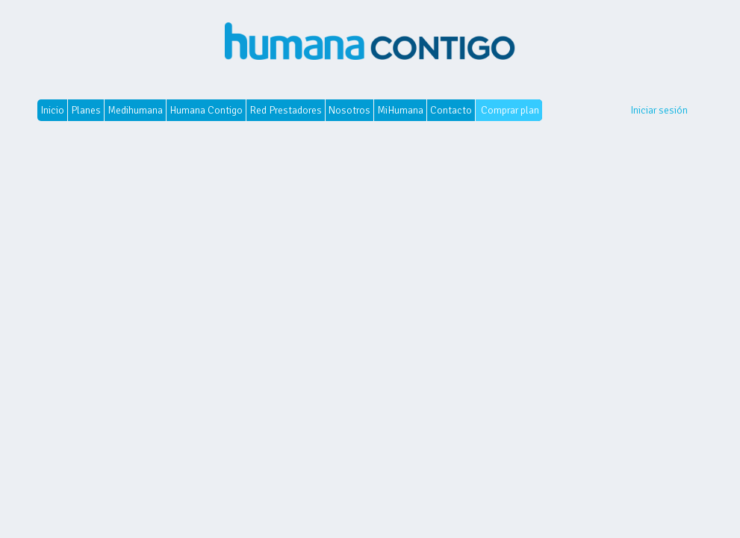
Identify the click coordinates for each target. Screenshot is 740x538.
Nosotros (349, 110)
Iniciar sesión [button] (659, 110)
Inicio (52, 110)
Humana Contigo (206, 110)
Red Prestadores (285, 110)
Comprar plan (509, 110)
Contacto (451, 110)
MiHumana (400, 110)
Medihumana (135, 110)
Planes (86, 110)
